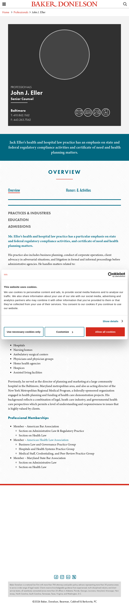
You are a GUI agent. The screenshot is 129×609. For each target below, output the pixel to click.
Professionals (21, 12)
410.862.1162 (21, 115)
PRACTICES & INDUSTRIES (29, 213)
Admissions (19, 226)
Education (18, 219)
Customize (64, 331)
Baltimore (18, 110)
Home (5, 12)
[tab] (15, 190)
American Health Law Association (48, 440)
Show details (110, 321)
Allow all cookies (105, 331)
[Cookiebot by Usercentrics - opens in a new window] (110, 274)
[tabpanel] (64, 442)
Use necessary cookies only (23, 331)
